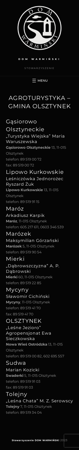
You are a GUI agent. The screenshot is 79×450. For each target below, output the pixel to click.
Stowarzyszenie (23, 440)
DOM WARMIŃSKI (39, 59)
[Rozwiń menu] (39, 80)
